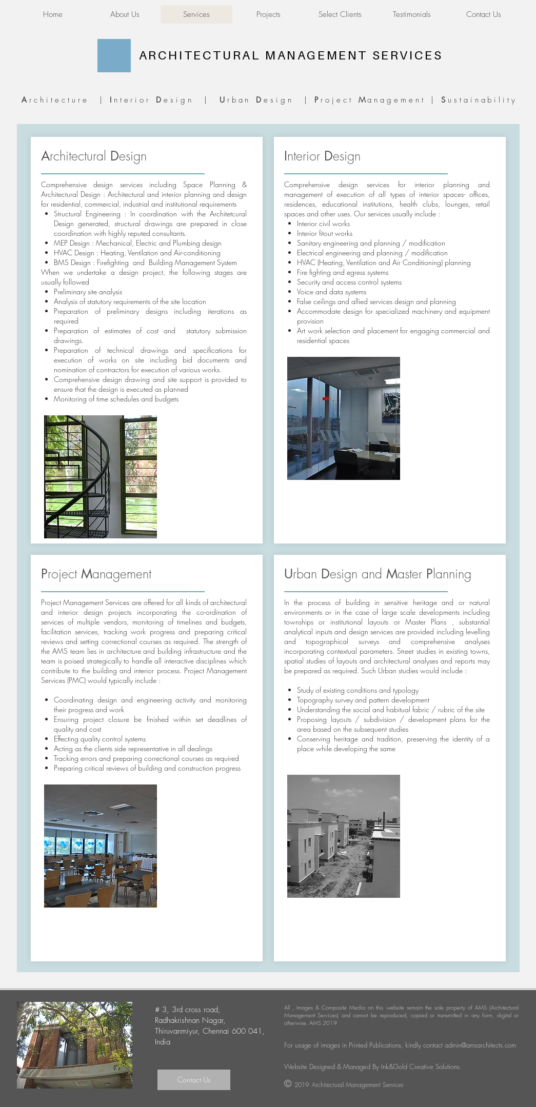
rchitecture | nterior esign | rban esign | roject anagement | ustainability (267, 100)
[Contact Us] (193, 1080)
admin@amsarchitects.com (480, 1045)
